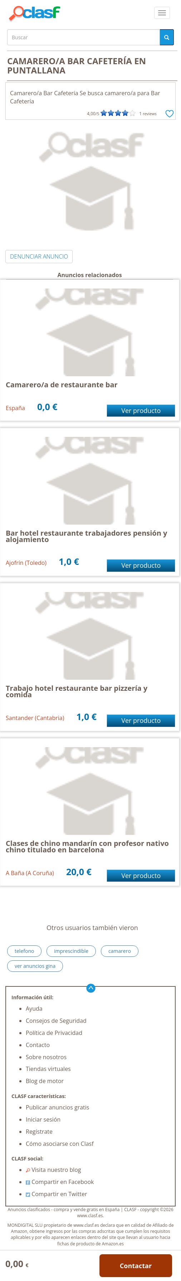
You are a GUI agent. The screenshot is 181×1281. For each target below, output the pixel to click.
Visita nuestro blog (53, 1170)
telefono (24, 951)
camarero (119, 951)
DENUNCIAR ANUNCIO (39, 256)
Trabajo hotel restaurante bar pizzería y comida (76, 691)
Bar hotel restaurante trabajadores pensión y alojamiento (86, 536)
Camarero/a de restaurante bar (62, 384)
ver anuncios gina (35, 966)
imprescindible (71, 951)
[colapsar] (162, 13)
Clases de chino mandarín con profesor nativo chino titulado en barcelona (87, 846)
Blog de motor (45, 1081)
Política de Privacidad (54, 1033)
